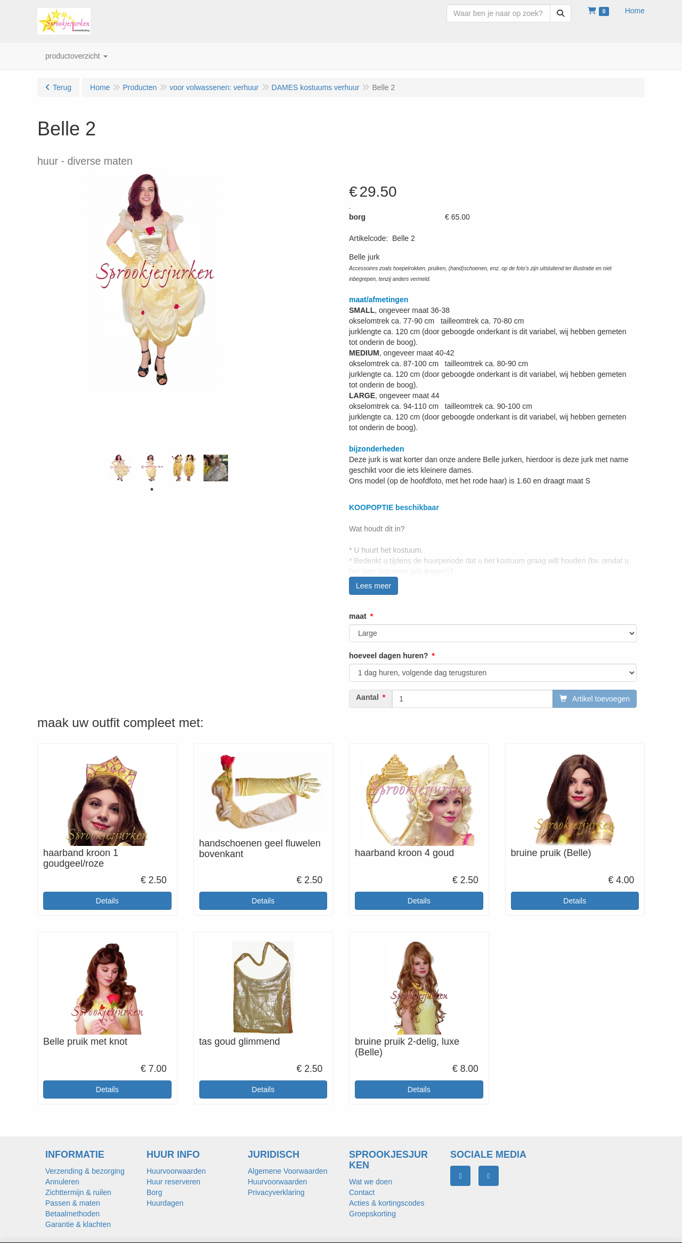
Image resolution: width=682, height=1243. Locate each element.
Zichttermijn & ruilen (78, 1192)
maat (358, 616)
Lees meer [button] (373, 586)
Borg (155, 1192)
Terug (62, 87)
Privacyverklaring (276, 1192)
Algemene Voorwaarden (287, 1171)
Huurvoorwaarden (176, 1171)
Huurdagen (165, 1203)
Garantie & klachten (78, 1224)
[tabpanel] (120, 468)
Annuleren (62, 1181)
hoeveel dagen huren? (388, 655)
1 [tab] (152, 489)
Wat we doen (370, 1181)
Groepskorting (372, 1213)
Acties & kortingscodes (387, 1203)
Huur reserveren (173, 1181)
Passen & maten (72, 1203)
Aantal (367, 697)
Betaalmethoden (72, 1213)
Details (107, 901)
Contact (362, 1192)
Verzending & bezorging (85, 1171)
